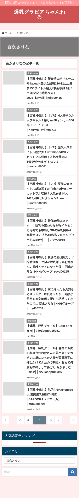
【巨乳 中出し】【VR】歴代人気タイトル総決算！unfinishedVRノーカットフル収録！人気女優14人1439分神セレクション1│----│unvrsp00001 (49, 157)
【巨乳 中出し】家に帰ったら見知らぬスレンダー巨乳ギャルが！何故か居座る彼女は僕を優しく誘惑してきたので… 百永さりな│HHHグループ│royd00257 (50, 299)
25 (73, 420)
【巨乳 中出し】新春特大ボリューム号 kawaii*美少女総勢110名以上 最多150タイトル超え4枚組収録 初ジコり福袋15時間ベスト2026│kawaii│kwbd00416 (50, 88)
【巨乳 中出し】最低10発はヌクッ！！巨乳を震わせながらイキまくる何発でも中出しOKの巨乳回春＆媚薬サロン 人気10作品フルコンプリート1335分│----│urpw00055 (50, 230)
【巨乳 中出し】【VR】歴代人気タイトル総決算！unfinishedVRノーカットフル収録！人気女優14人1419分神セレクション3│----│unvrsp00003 (49, 193)
